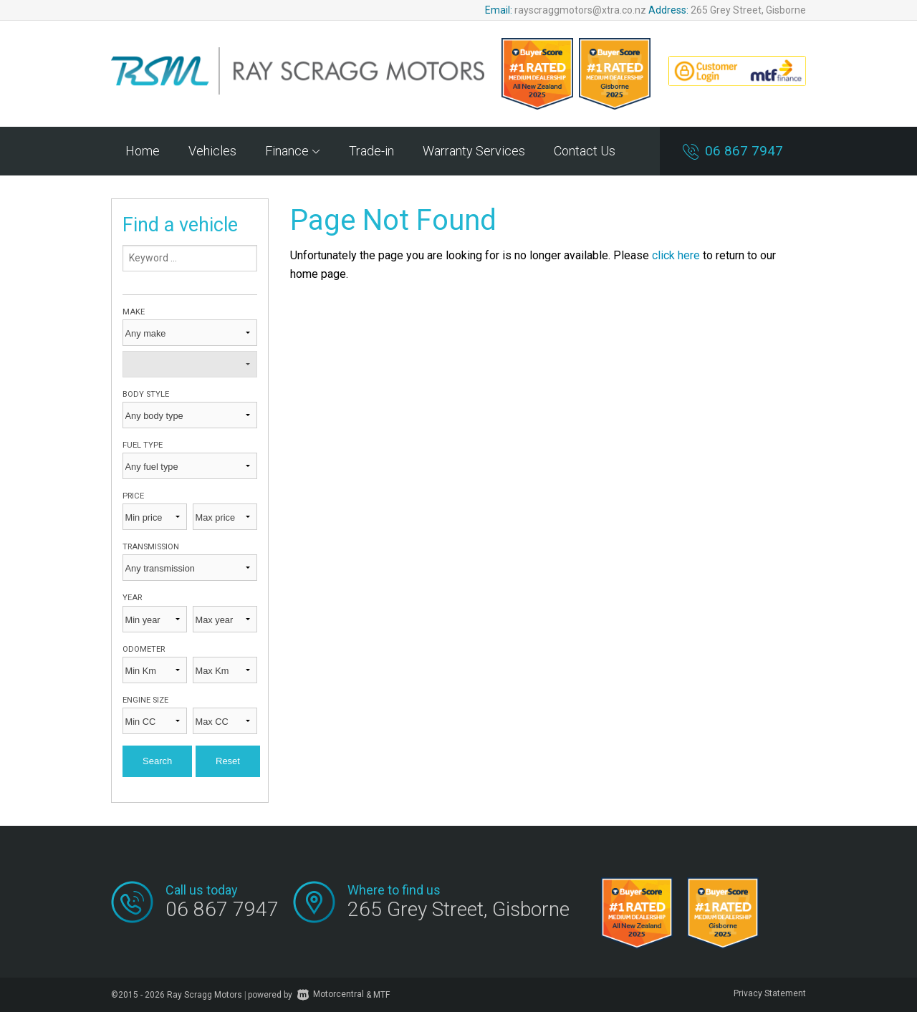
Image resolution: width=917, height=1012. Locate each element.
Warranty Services (474, 150)
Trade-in (371, 150)
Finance (292, 150)
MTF (381, 994)
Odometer (144, 649)
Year (132, 597)
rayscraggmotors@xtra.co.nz (580, 10)
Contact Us (584, 150)
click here (676, 255)
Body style (146, 394)
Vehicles (212, 150)
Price (133, 496)
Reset (228, 761)
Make (134, 312)
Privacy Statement (770, 993)
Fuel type (143, 445)
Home (142, 150)
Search (157, 761)
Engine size (145, 700)
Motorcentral (330, 994)
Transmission (151, 546)
